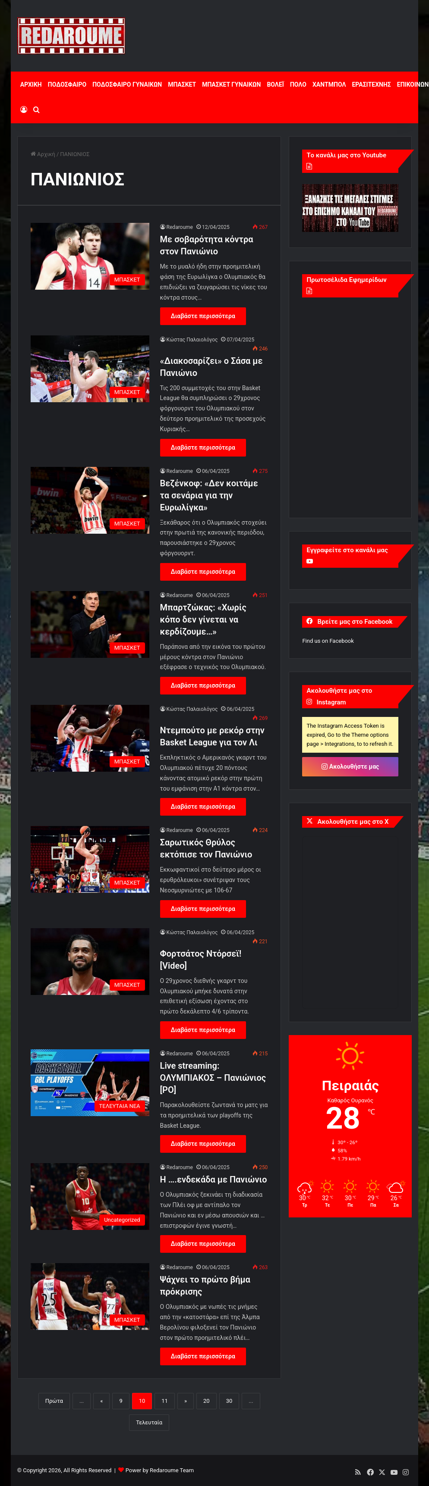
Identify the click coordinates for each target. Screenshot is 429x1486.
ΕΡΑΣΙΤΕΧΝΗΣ (371, 84)
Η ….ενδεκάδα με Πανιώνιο (213, 1179)
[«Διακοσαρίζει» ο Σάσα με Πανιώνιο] (90, 368)
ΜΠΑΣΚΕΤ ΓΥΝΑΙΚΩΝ (231, 84)
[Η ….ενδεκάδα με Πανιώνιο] (90, 1196)
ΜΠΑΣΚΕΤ (182, 84)
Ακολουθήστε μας (350, 766)
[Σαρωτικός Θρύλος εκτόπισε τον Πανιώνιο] (90, 859)
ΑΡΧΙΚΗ (31, 84)
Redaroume (180, 227)
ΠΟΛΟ (298, 84)
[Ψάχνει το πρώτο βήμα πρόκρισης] (90, 1296)
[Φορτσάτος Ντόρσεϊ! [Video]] (90, 961)
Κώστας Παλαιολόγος (192, 340)
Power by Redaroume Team (160, 1470)
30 (229, 1401)
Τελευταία (149, 1422)
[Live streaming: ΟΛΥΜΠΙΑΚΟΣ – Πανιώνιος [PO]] (90, 1082)
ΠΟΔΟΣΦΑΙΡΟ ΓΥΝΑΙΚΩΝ (127, 84)
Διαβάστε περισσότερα (203, 316)
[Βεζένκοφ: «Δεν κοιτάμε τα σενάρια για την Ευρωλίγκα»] (90, 500)
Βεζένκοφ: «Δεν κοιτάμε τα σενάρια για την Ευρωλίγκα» (209, 495)
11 (164, 1401)
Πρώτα (54, 1401)
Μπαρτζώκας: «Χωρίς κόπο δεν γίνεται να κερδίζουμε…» (203, 619)
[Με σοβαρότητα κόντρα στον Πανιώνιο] (90, 256)
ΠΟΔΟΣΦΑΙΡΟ (67, 84)
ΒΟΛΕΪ (275, 84)
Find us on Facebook (327, 641)
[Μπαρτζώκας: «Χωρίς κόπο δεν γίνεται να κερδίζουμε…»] (90, 624)
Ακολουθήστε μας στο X (352, 822)
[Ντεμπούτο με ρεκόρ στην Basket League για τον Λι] (90, 738)
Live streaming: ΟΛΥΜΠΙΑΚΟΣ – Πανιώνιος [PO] (213, 1078)
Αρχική (43, 154)
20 (206, 1401)
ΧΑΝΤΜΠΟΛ (329, 84)
